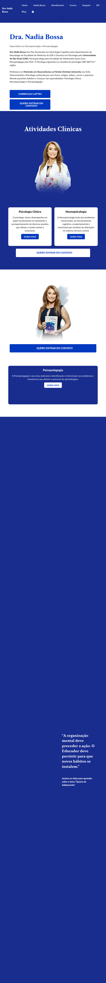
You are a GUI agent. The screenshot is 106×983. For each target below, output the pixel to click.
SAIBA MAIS (30, 236)
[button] (61, 17)
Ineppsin (86, 5)
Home (25, 5)
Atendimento (57, 5)
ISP (97, 5)
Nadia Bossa (39, 5)
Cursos (73, 5)
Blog (24, 11)
